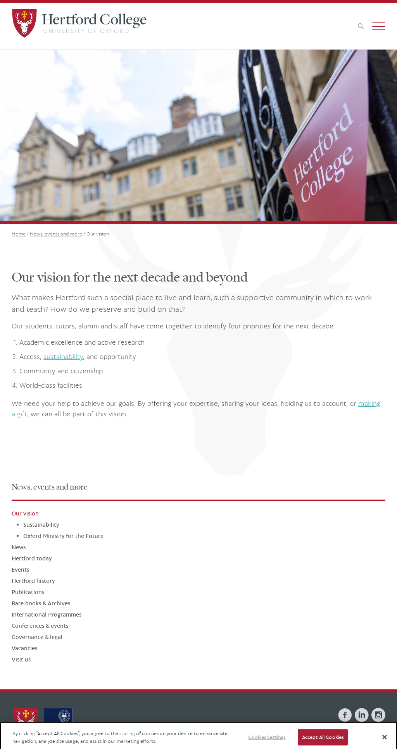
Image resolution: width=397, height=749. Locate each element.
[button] (378, 26)
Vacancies (24, 648)
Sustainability (41, 524)
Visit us (21, 659)
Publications (28, 592)
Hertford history (33, 580)
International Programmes (46, 614)
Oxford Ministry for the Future (63, 536)
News (19, 547)
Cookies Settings (266, 741)
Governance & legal (37, 637)
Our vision (25, 513)
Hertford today (32, 558)
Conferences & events (40, 625)
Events (20, 569)
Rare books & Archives (41, 603)
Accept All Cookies (322, 741)
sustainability (63, 356)
